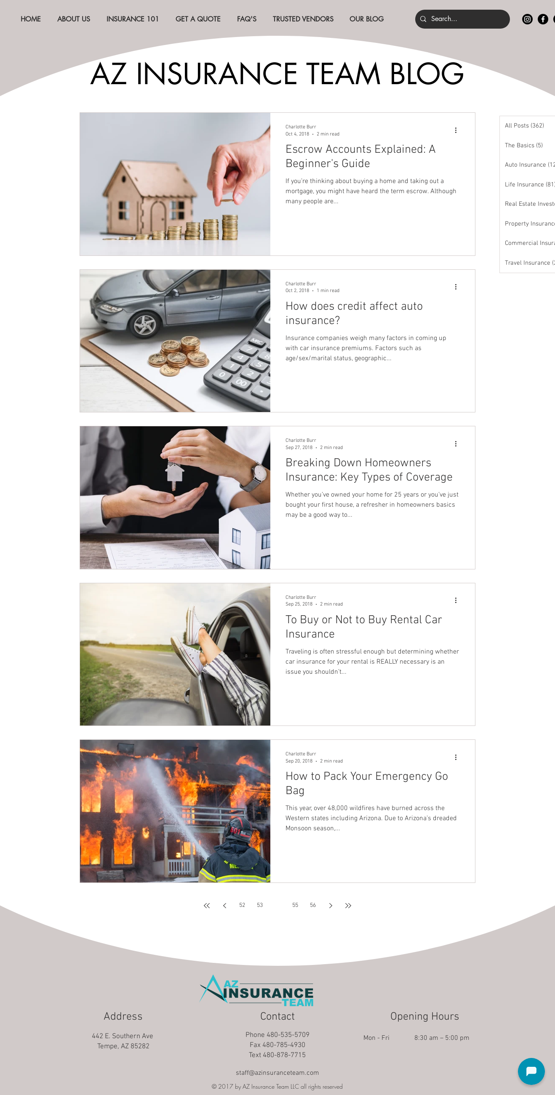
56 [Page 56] (313, 905)
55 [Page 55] (295, 905)
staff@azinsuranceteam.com (277, 1073)
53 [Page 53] (260, 905)
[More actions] (459, 130)
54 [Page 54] (277, 905)
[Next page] (330, 905)
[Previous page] (224, 905)
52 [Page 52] (242, 905)
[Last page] (348, 905)
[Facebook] (543, 19)
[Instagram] (527, 19)
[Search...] (461, 19)
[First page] (206, 905)
